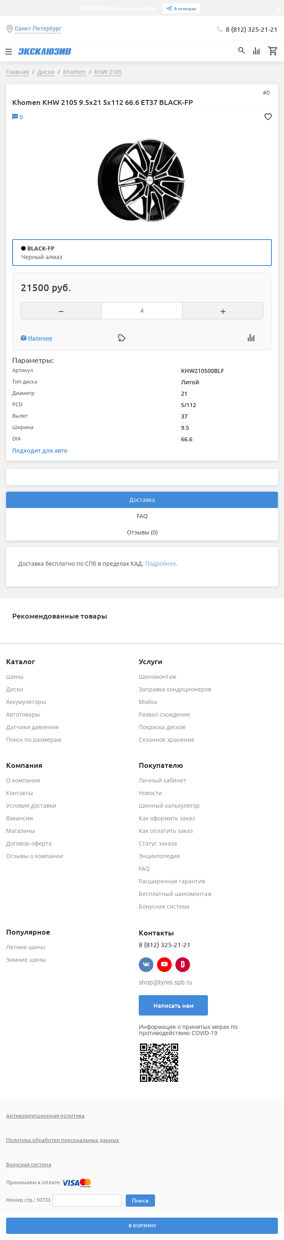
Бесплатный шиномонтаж (175, 894)
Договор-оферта (29, 843)
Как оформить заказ (167, 818)
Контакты (19, 793)
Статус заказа (158, 843)
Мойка (148, 702)
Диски (14, 689)
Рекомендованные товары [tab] (59, 615)
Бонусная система (164, 906)
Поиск (140, 1200)
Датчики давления (32, 727)
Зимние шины (26, 959)
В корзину (142, 1225)
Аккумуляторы (26, 702)
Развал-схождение (164, 714)
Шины (15, 676)
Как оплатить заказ (166, 831)
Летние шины (25, 947)
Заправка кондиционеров (175, 689)
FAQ (142, 516)
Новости (150, 793)
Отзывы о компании (34, 856)
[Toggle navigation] (8, 51)
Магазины (20, 831)
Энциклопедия (159, 856)
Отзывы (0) (142, 532)
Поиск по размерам (33, 739)
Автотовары (23, 714)
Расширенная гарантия (172, 881)
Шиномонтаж (157, 676)
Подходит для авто (40, 450)
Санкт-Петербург (38, 28)
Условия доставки (31, 805)
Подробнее (160, 563)
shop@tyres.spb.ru (165, 982)
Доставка (142, 499)
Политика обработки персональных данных (62, 1139)
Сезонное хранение (166, 739)
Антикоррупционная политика (45, 1115)
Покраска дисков (162, 727)
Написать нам (173, 1005)
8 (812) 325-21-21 (251, 29)
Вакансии (19, 818)
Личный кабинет (162, 780)
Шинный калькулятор (169, 805)
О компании (23, 780)
